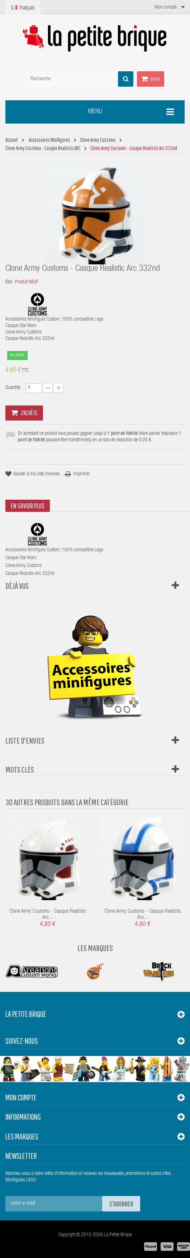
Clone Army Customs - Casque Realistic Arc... (47, 914)
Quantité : (13, 387)
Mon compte (21, 1097)
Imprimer (81, 474)
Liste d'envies (24, 740)
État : (9, 282)
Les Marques (95, 948)
